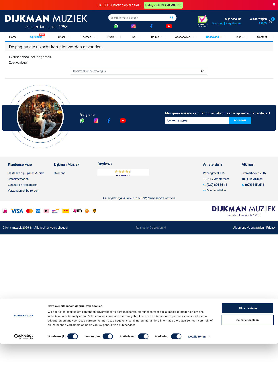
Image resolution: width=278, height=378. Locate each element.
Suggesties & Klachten (22, 225)
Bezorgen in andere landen (25, 254)
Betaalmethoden (18, 179)
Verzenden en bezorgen (23, 190)
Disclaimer (14, 214)
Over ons (59, 173)
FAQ (10, 202)
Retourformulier (18, 237)
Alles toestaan (247, 342)
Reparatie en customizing (24, 208)
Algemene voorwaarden (23, 196)
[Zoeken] (142, 17)
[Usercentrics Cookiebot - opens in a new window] (24, 371)
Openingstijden (216, 190)
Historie (59, 179)
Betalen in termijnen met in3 (25, 249)
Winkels (59, 196)
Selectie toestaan (247, 354)
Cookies (13, 243)
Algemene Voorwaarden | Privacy (254, 304)
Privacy (12, 220)
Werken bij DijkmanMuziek (70, 185)
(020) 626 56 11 (217, 185)
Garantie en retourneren (22, 185)
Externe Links (16, 266)
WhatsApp (14, 231)
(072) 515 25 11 (255, 185)
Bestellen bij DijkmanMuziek (26, 173)
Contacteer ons (17, 260)
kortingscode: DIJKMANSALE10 (164, 5)
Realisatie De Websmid (151, 304)
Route (210, 196)
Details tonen (196, 370)
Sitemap (59, 190)
